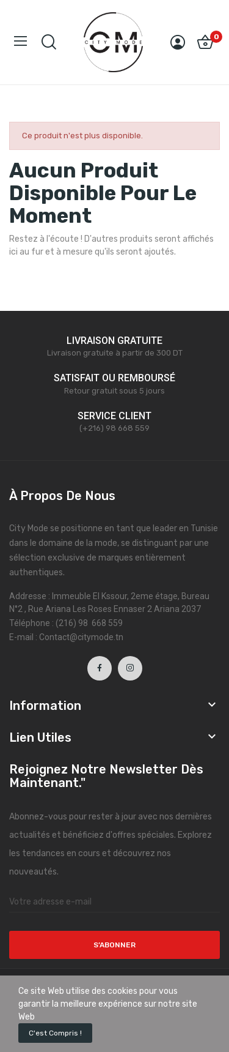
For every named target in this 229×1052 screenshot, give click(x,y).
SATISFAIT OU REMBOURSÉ (114, 378)
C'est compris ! (55, 1033)
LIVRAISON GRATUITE (114, 340)
